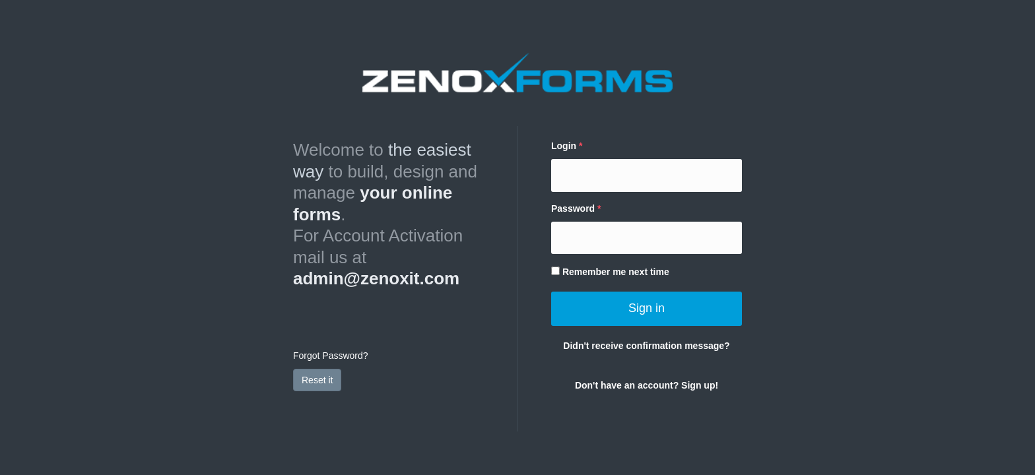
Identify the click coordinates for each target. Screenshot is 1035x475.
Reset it (317, 380)
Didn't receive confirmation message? (646, 345)
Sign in (646, 308)
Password (573, 208)
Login (563, 146)
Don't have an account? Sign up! (646, 385)
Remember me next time (610, 272)
